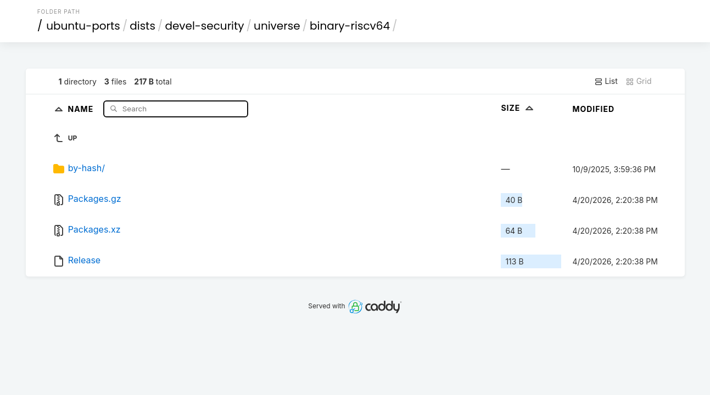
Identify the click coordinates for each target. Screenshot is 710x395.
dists (142, 25)
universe (277, 25)
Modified (593, 109)
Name (82, 108)
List (606, 81)
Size (518, 107)
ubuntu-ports (83, 25)
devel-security (204, 25)
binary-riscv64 (350, 25)
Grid (638, 81)
